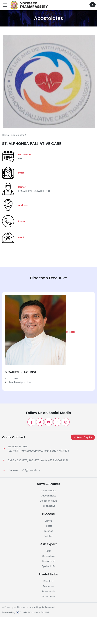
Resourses (48, 586)
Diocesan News (48, 500)
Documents (48, 596)
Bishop (48, 520)
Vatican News (48, 495)
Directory (48, 581)
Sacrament (48, 561)
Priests (48, 525)
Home (5, 135)
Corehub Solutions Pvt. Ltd (32, 612)
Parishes (48, 536)
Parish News (48, 505)
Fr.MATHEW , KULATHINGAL (34, 191)
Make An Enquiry (83, 437)
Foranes (48, 530)
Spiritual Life (48, 566)
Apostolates (17, 135)
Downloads (48, 591)
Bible (48, 550)
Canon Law (48, 556)
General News (48, 490)
